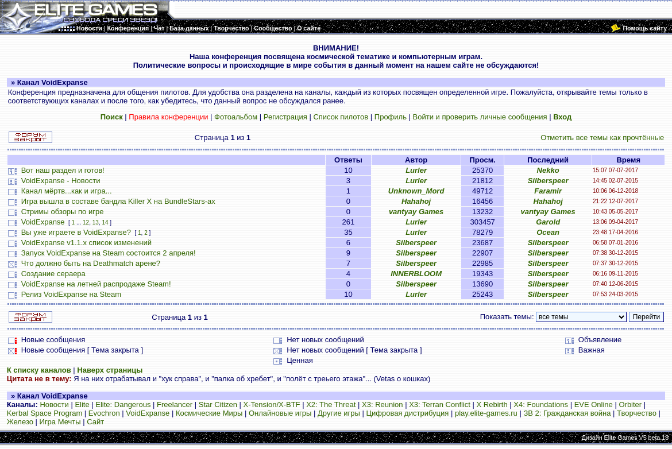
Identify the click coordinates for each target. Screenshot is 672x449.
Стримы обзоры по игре (62, 211)
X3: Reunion (382, 404)
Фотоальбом (235, 117)
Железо (20, 421)
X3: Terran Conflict (439, 404)
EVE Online (593, 404)
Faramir (548, 191)
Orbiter (630, 404)
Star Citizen (218, 404)
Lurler (416, 170)
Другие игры (339, 413)
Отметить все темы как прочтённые (602, 137)
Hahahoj (416, 201)
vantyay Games (416, 211)
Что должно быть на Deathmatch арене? (90, 263)
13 (95, 222)
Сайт (95, 421)
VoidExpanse (43, 222)
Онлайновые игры (280, 413)
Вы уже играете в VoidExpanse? (76, 232)
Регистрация (285, 117)
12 (86, 222)
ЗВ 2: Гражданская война (567, 413)
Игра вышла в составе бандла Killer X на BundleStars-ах (118, 201)
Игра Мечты (60, 421)
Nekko (548, 170)
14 (105, 222)
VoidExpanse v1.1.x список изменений (86, 242)
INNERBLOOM (416, 273)
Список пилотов (340, 117)
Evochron (104, 413)
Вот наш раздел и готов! (63, 170)
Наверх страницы (109, 370)
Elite (82, 404)
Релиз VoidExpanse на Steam (71, 294)
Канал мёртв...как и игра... (66, 191)
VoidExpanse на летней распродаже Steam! (96, 284)
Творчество (636, 413)
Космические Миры (209, 413)
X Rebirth (492, 404)
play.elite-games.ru (486, 413)
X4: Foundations (540, 404)
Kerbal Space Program (45, 413)
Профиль (390, 117)
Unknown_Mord (416, 191)
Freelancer (174, 404)
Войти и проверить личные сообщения (480, 117)
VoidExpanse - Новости (61, 180)
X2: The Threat (331, 404)
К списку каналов (39, 370)
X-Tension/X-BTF (272, 404)
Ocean (547, 232)
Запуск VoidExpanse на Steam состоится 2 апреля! (108, 253)
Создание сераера (53, 273)
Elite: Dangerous (122, 404)
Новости (54, 404)
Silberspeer (548, 180)
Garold (548, 222)
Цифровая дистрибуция (407, 413)
